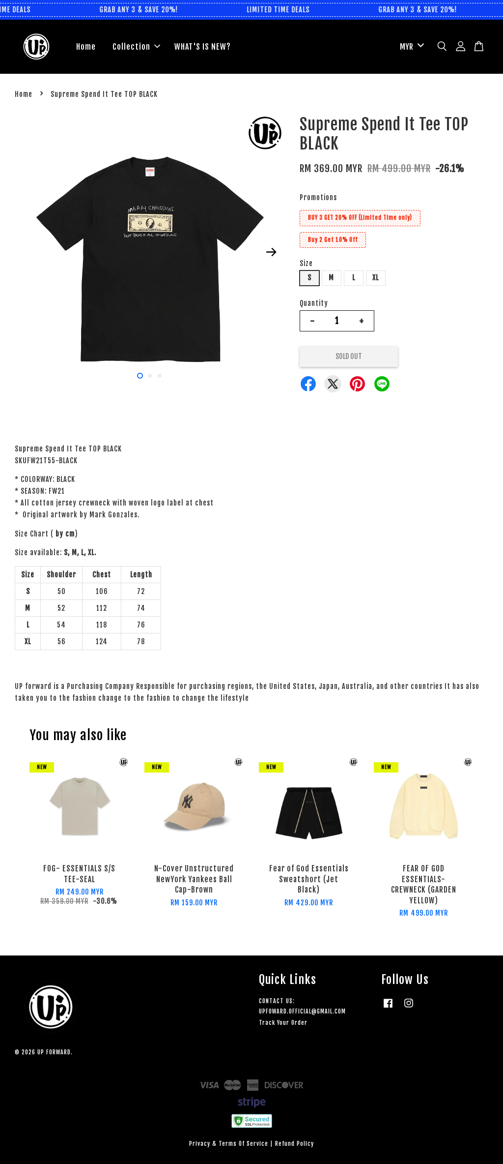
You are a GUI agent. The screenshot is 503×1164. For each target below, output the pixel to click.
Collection (136, 47)
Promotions (318, 197)
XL (375, 277)
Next (271, 251)
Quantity (314, 303)
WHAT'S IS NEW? (202, 47)
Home (86, 47)
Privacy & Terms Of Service (228, 1143)
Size (306, 263)
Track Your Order (283, 1022)
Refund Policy (294, 1143)
